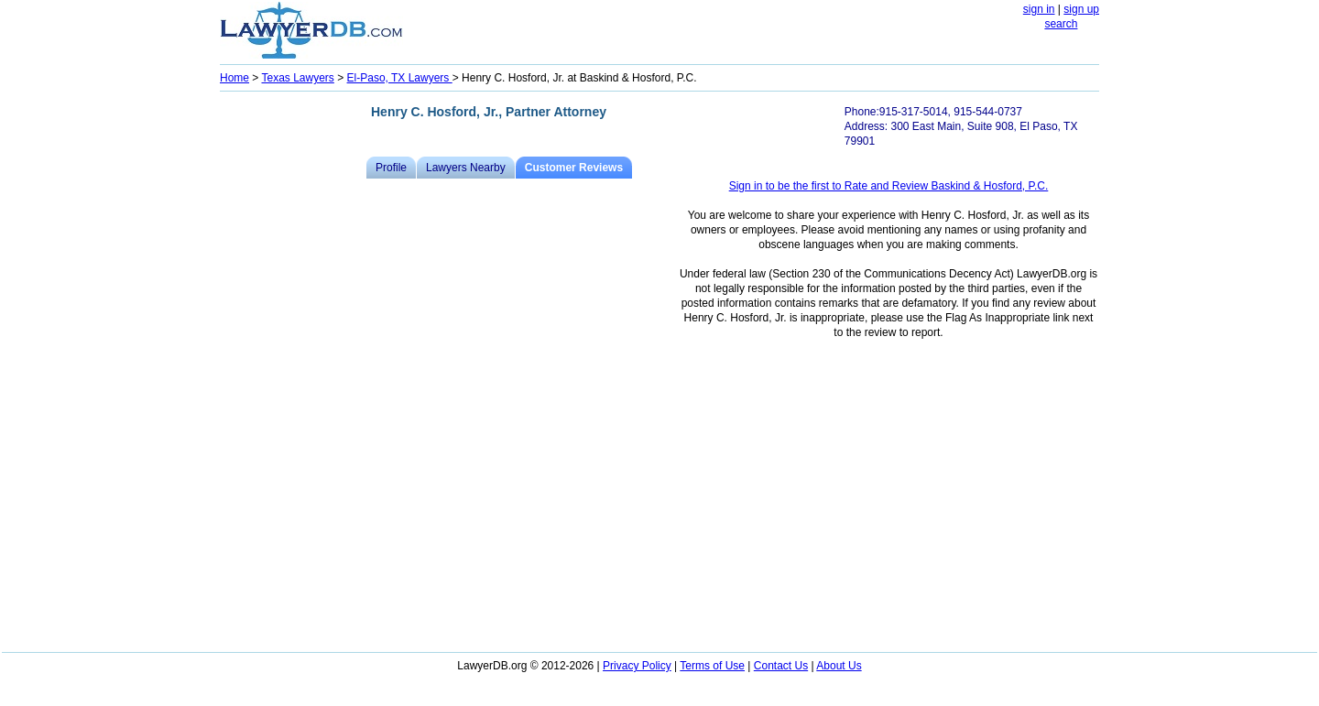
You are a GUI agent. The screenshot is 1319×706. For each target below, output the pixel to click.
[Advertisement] (293, 371)
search (1060, 23)
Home (234, 77)
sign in (1039, 9)
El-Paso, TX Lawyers (399, 77)
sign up (1081, 9)
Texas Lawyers (297, 77)
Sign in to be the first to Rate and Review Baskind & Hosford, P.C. (889, 185)
